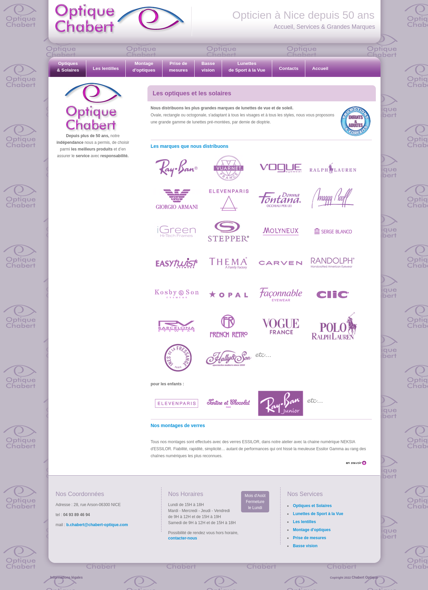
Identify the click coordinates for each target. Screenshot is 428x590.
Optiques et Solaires (312, 505)
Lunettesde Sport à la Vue (247, 67)
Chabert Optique (365, 577)
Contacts (288, 68)
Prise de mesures (309, 537)
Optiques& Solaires (68, 67)
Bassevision (208, 67)
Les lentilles (106, 68)
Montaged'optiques (143, 67)
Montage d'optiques (312, 529)
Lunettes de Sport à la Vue (318, 513)
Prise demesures (178, 67)
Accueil (320, 68)
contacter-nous (182, 538)
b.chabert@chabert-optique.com (97, 524)
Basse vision (305, 546)
